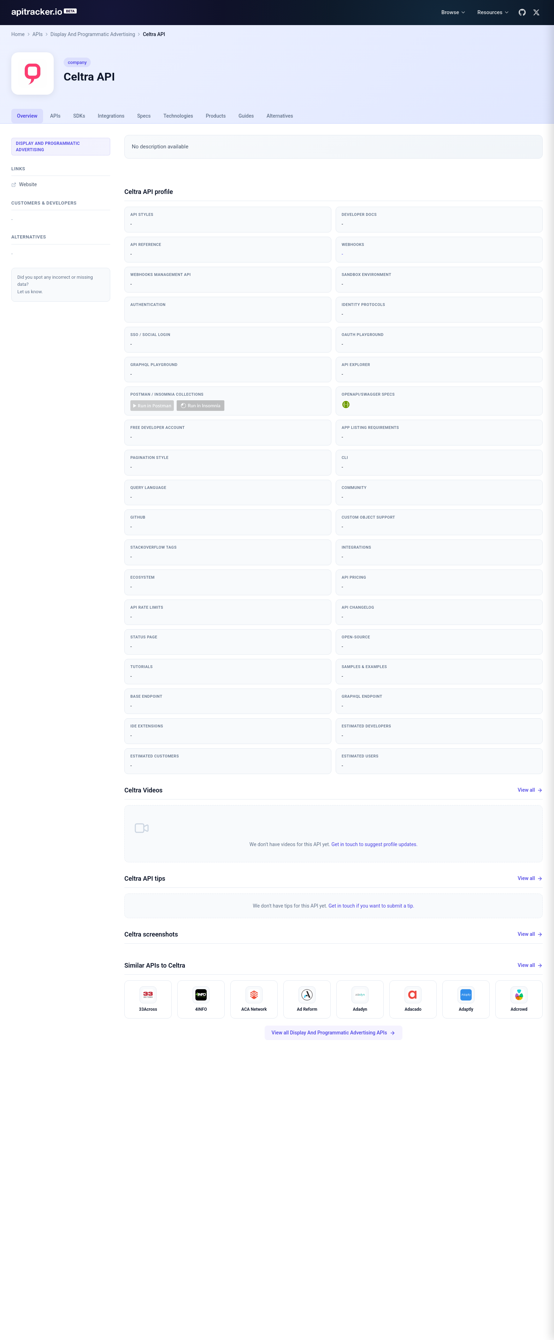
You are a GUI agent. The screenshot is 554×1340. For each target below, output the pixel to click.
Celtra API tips (144, 878)
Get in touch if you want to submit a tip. (371, 906)
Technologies (178, 116)
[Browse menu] (453, 12)
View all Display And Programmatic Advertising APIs (334, 1033)
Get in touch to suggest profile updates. (374, 844)
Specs (144, 116)
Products (216, 116)
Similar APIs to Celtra (154, 965)
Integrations (111, 116)
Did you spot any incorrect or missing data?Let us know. (55, 285)
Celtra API (154, 34)
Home (18, 34)
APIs (38, 34)
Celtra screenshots (151, 934)
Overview (27, 116)
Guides (246, 116)
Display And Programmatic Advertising (93, 34)
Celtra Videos (143, 790)
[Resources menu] (493, 12)
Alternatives (279, 116)
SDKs (79, 116)
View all (530, 790)
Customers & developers (44, 203)
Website (24, 184)
